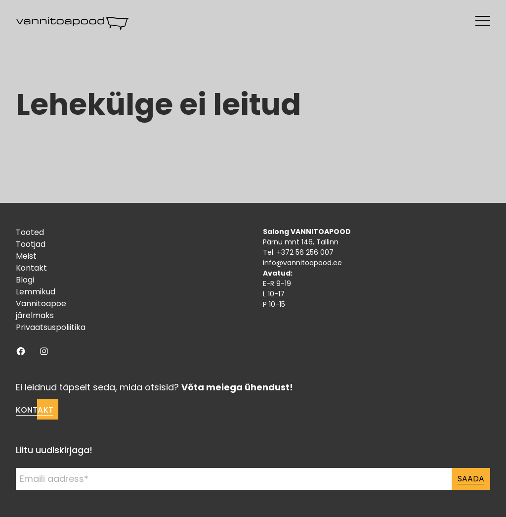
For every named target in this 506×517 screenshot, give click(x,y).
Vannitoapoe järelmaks (41, 309)
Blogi (25, 279)
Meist (26, 256)
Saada (471, 478)
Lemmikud (35, 291)
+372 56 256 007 (305, 252)
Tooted (30, 232)
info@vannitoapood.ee (302, 263)
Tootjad (30, 244)
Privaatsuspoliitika (50, 327)
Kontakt (31, 268)
